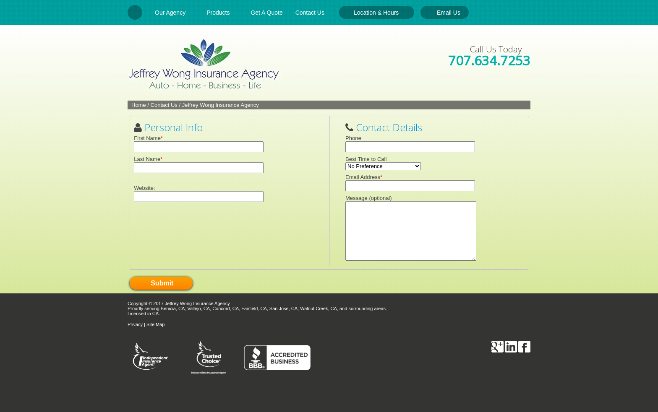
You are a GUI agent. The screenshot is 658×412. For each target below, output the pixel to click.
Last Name (147, 159)
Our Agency (174, 12)
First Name (147, 138)
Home (138, 105)
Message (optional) (368, 198)
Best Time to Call (365, 159)
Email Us (448, 12)
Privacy (135, 324)
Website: (144, 188)
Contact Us (314, 12)
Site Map (155, 324)
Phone (353, 138)
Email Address (362, 177)
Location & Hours (376, 12)
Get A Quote (266, 12)
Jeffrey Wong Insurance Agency (220, 105)
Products (222, 12)
